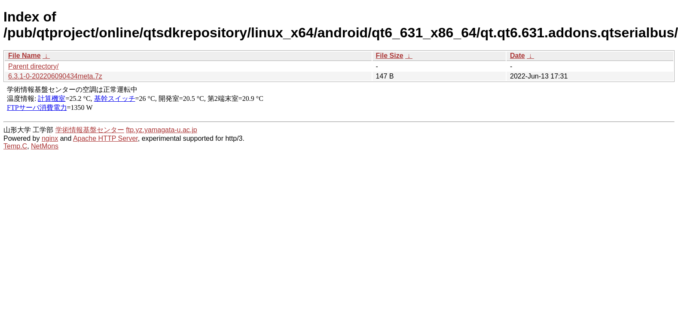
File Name (24, 55)
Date (517, 55)
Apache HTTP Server (105, 138)
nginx (50, 138)
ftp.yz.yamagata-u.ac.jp (161, 129)
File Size (389, 55)
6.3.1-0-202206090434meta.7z (55, 76)
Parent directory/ (33, 66)
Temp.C (15, 146)
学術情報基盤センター (89, 129)
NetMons (44, 146)
